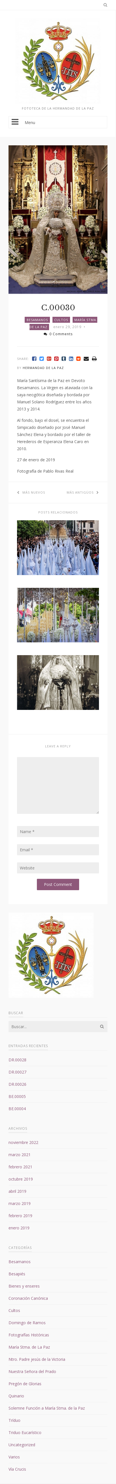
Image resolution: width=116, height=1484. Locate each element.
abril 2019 (17, 1191)
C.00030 (58, 307)
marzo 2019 (20, 1203)
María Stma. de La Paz (29, 1347)
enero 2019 (19, 1228)
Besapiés (17, 1274)
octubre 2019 (21, 1179)
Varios (14, 1457)
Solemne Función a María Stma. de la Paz (47, 1408)
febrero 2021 (20, 1166)
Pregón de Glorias (25, 1383)
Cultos (61, 320)
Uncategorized (22, 1444)
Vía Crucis (17, 1469)
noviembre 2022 (23, 1142)
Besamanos (37, 320)
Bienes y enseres (24, 1286)
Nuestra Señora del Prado (32, 1371)
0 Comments (58, 334)
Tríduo (14, 1420)
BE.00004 (17, 1108)
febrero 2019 (20, 1215)
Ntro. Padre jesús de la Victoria (37, 1359)
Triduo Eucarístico (25, 1432)
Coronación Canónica (28, 1298)
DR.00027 (17, 1072)
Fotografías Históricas (29, 1335)
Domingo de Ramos (27, 1322)
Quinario (16, 1396)
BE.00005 (17, 1096)
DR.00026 (17, 1084)
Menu (58, 122)
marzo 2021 (20, 1154)
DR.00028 (17, 1059)
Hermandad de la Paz (43, 368)
